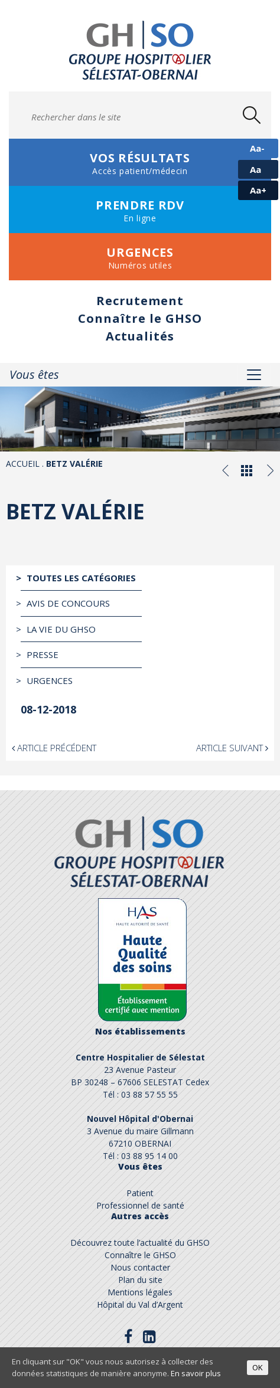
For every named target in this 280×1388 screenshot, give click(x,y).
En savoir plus (196, 1373)
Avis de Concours (68, 603)
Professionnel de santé (140, 1205)
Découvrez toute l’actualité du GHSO (140, 1242)
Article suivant (232, 748)
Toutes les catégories (81, 578)
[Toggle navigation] (254, 375)
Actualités (140, 336)
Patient (140, 1193)
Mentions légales (140, 1292)
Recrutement (140, 301)
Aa (255, 169)
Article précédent (54, 748)
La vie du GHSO (61, 629)
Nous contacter (140, 1267)
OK (257, 1367)
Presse (42, 654)
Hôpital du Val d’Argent (140, 1304)
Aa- (257, 148)
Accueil (23, 463)
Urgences (50, 680)
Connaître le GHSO (140, 318)
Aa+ (258, 190)
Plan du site (140, 1279)
